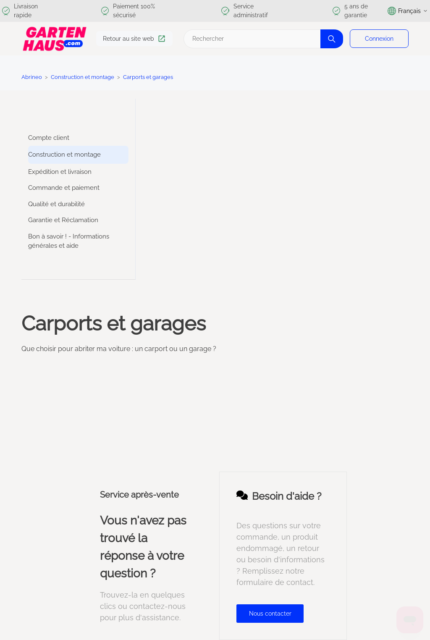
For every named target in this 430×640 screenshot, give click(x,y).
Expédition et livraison (60, 172)
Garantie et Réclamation (63, 220)
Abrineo (31, 77)
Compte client (48, 138)
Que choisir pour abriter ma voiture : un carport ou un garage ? (118, 349)
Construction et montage (82, 77)
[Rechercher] (262, 38)
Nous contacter (270, 613)
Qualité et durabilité (56, 204)
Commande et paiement (64, 187)
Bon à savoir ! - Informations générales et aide (68, 241)
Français (408, 11)
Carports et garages (148, 77)
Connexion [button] (379, 38)
